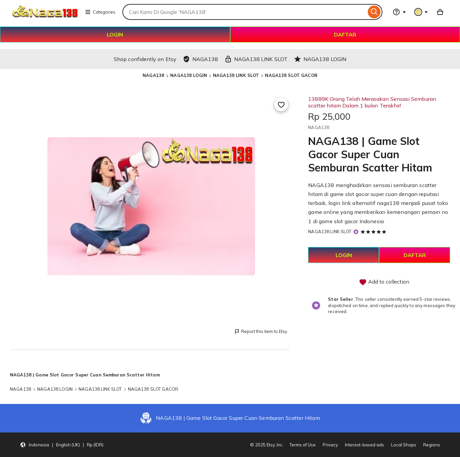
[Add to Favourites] (281, 104)
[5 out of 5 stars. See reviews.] (374, 231)
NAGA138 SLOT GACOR (291, 75)
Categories (100, 12)
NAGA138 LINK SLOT (236, 75)
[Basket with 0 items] (440, 12)
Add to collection (384, 282)
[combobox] (244, 12)
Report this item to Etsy (260, 332)
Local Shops (403, 444)
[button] (61, 444)
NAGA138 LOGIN (188, 75)
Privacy (330, 444)
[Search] (374, 12)
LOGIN (115, 34)
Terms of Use (303, 444)
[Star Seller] (356, 231)
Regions (431, 444)
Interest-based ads (364, 444)
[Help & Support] (399, 12)
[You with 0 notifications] (421, 12)
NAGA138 (153, 75)
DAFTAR (345, 34)
